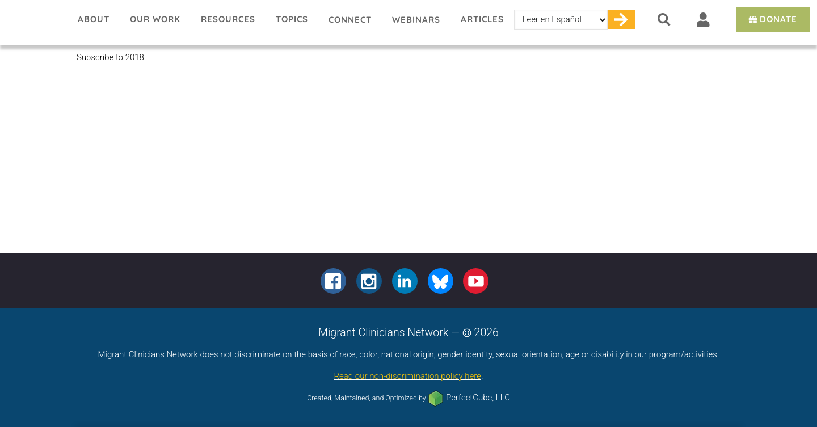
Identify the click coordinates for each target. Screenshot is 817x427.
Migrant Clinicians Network (34, 22)
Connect (350, 19)
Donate (772, 19)
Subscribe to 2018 (110, 57)
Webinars (416, 19)
